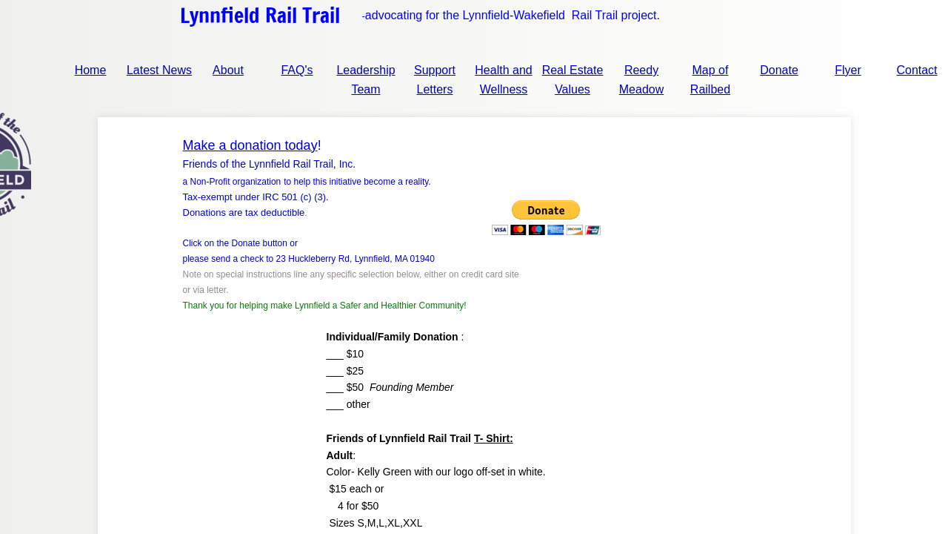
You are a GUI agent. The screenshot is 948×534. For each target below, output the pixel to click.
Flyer (848, 70)
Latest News (159, 70)
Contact (916, 70)
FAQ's (297, 70)
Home (91, 70)
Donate (779, 70)
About (228, 70)
